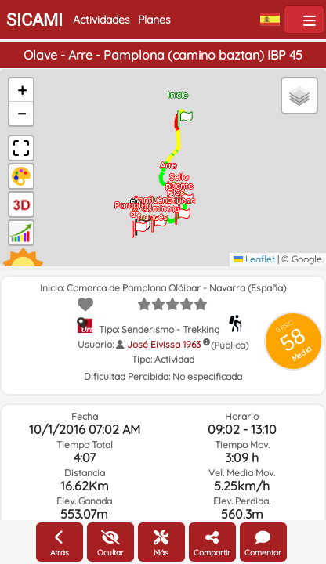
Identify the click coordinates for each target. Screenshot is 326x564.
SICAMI (34, 20)
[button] (185, 113)
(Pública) (229, 345)
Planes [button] (154, 20)
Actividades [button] (101, 20)
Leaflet (254, 259)
